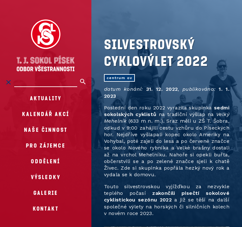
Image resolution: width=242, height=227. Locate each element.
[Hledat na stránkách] (45, 82)
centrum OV (119, 78)
